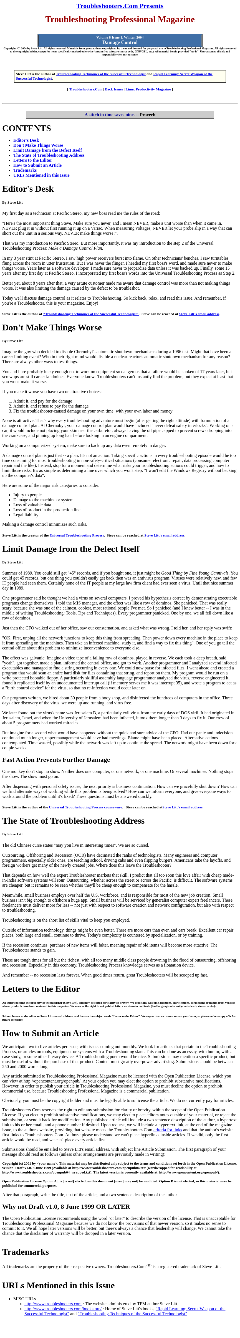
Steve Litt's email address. (183, 807)
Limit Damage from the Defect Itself (47, 150)
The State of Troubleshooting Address (49, 155)
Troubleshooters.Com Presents (120, 5)
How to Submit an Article (37, 165)
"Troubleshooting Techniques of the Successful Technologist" (91, 314)
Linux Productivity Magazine (148, 89)
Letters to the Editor (32, 160)
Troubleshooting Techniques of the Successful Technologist (101, 74)
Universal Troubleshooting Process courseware (85, 807)
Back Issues (114, 89)
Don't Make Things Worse (38, 145)
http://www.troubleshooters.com (53, 1303)
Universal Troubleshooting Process (77, 535)
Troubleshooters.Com (85, 89)
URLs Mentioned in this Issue (41, 175)
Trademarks (25, 170)
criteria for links (167, 1129)
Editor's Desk (26, 140)
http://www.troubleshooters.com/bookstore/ (63, 1308)
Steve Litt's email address (199, 314)
